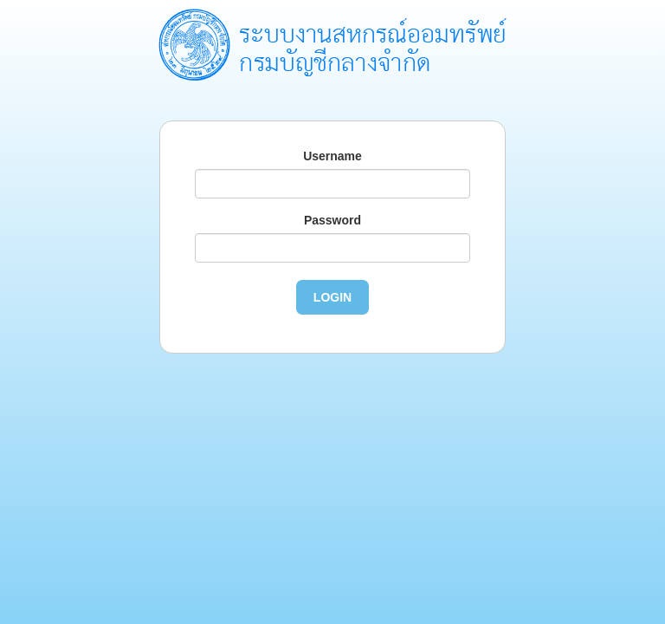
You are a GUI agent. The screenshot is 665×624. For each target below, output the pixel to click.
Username (332, 156)
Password (332, 220)
